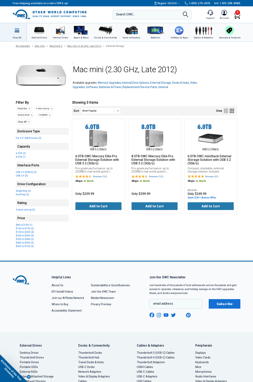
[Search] (186, 14)
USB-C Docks (86, 367)
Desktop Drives (29, 352)
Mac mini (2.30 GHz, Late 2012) (84, 46)
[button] (14, 368)
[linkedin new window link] (181, 315)
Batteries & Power (110, 87)
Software (92, 87)
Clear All (22, 121)
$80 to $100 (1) (24, 225)
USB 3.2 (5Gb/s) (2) (26, 172)
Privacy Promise (101, 304)
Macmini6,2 (56, 46)
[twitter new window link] (173, 315)
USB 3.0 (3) (22, 175)
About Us (57, 285)
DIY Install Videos (62, 291)
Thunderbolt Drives (32, 357)
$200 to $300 (23, 115)
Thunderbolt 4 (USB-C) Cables (156, 357)
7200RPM (43, 115)
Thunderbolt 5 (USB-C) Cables (156, 352)
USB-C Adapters (147, 376)
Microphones (203, 371)
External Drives (31, 345)
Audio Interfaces (205, 376)
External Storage (160, 82)
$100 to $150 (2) (25, 228)
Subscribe (224, 304)
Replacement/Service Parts (140, 87)
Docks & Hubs (180, 82)
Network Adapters (89, 371)
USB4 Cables (145, 367)
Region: (167, 3)
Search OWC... (125, 14)
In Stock (88, 180)
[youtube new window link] (166, 315)
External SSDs (29, 371)
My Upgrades (23, 46)
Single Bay (22, 108)
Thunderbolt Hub (88, 357)
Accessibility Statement (67, 310)
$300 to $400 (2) (25, 239)
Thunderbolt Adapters (151, 362)
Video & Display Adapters (94, 376)
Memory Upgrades (109, 82)
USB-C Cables (145, 371)
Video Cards (203, 357)
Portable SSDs (29, 367)
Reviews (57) (211, 176)
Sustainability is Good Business (110, 285)
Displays (200, 352)
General (163, 87)
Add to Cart (98, 206)
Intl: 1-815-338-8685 (227, 3)
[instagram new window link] (159, 315)
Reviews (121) (100, 176)
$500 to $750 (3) (25, 246)
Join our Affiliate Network (68, 298)
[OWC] (50, 14)
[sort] (101, 111)
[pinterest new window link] (188, 315)
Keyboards (202, 362)
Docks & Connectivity (94, 345)
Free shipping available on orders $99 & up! (40, 3)
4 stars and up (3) (25, 209)
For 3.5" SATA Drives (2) (28, 138)
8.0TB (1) (21, 156)
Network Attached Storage (37, 376)
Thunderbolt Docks (90, 352)
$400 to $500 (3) (25, 242)
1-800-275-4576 (197, 3)
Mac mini (40, 46)
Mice (198, 367)
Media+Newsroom (102, 298)
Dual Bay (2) (22, 194)
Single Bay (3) (23, 191)
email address (163, 303)
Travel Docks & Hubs (91, 362)
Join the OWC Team (103, 291)
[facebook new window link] (151, 315)
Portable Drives (29, 362)
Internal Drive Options (135, 82)
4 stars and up (42, 108)
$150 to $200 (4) (25, 232)
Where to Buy (60, 304)
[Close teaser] (29, 377)
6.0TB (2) (21, 153)
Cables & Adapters (150, 345)
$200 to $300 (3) (25, 235)
